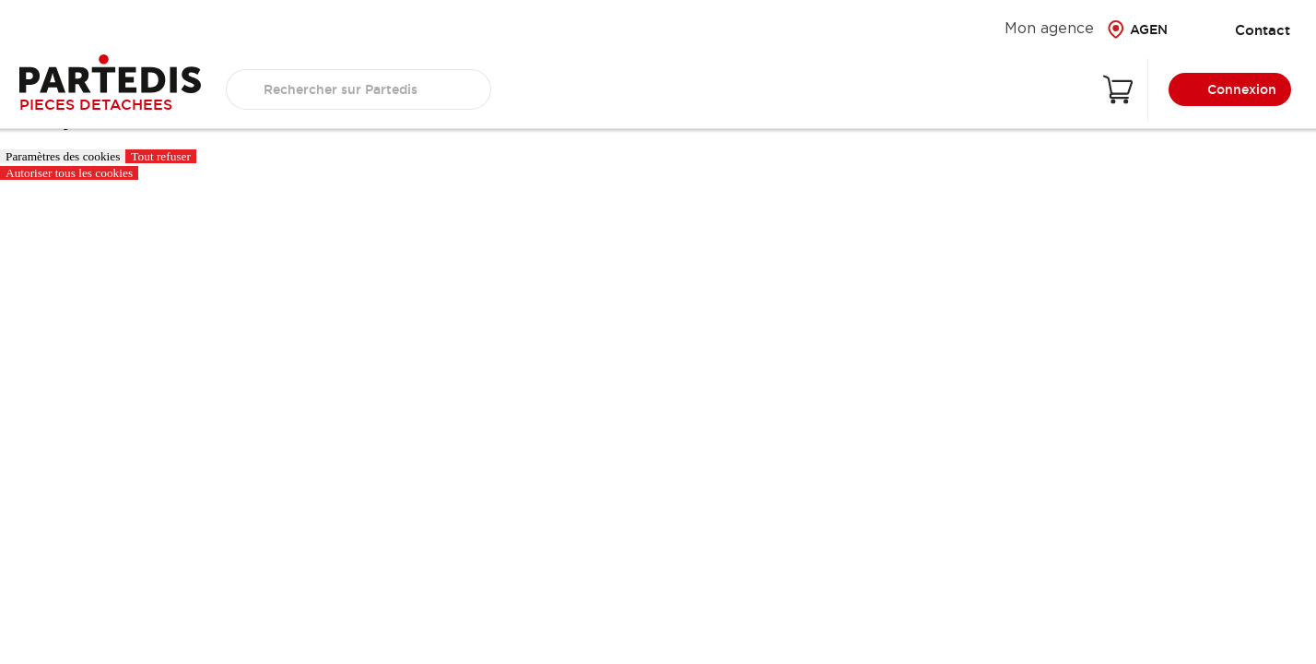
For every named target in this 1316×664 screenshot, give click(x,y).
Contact (1248, 30)
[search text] (358, 89)
